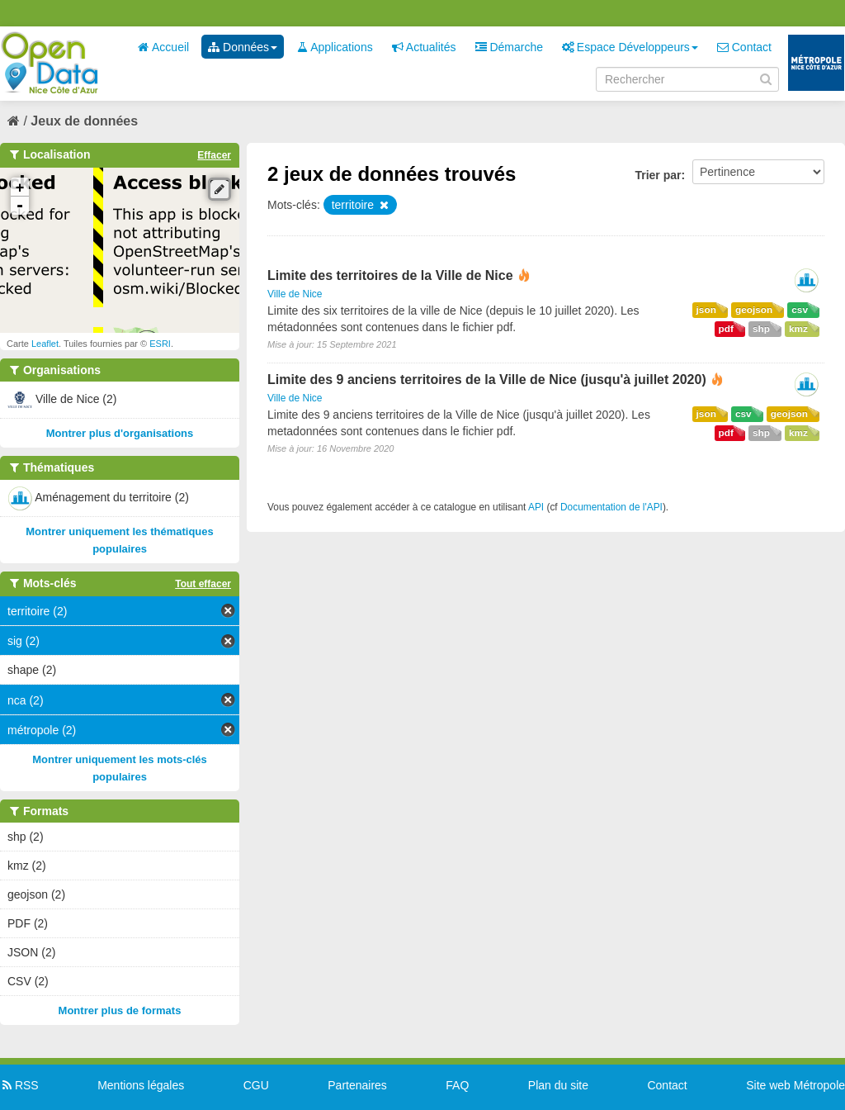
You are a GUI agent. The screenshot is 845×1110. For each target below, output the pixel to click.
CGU (256, 1085)
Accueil (163, 47)
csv (799, 309)
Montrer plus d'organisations (120, 433)
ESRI (160, 344)
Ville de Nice (294, 294)
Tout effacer (203, 584)
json (706, 309)
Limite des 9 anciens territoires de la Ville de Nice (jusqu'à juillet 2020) (486, 379)
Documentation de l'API (611, 507)
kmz (798, 328)
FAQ (457, 1085)
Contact (744, 47)
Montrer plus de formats (120, 1010)
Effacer (214, 155)
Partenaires (357, 1085)
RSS (19, 1085)
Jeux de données (84, 121)
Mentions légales (140, 1085)
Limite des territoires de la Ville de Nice (390, 275)
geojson (753, 309)
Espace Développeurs (630, 47)
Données (242, 47)
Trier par (658, 175)
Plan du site (558, 1085)
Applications (334, 47)
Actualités (424, 47)
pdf (726, 328)
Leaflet (45, 344)
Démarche (509, 47)
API (536, 507)
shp (761, 328)
